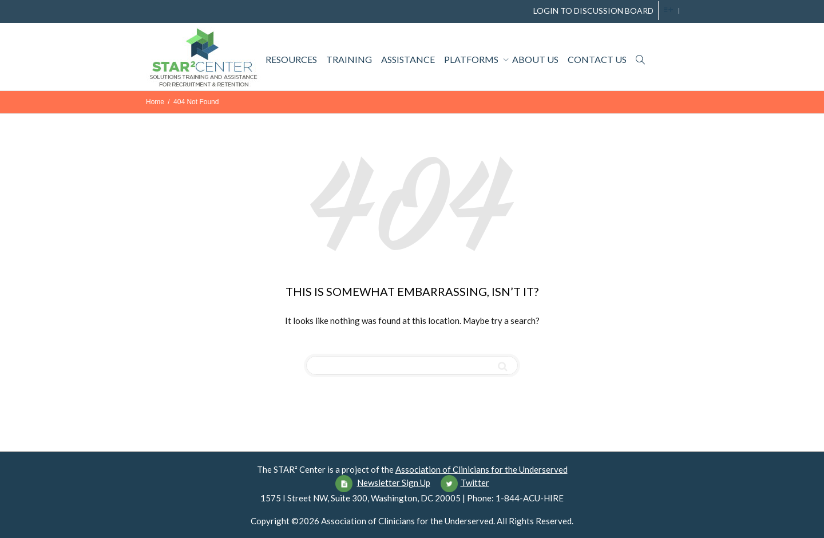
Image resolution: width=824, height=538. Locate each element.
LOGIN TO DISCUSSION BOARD (593, 10)
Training (349, 59)
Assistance (408, 59)
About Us (535, 59)
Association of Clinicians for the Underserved (481, 469)
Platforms (472, 59)
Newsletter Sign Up (393, 482)
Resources (291, 59)
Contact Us (597, 59)
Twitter (475, 482)
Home (155, 102)
